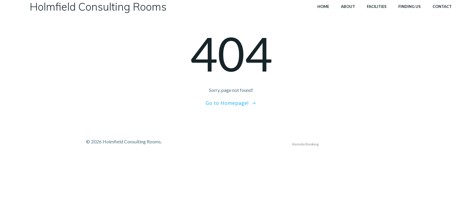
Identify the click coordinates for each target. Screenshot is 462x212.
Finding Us (409, 6)
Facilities (377, 6)
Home (323, 6)
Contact (442, 6)
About (348, 6)
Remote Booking (305, 144)
